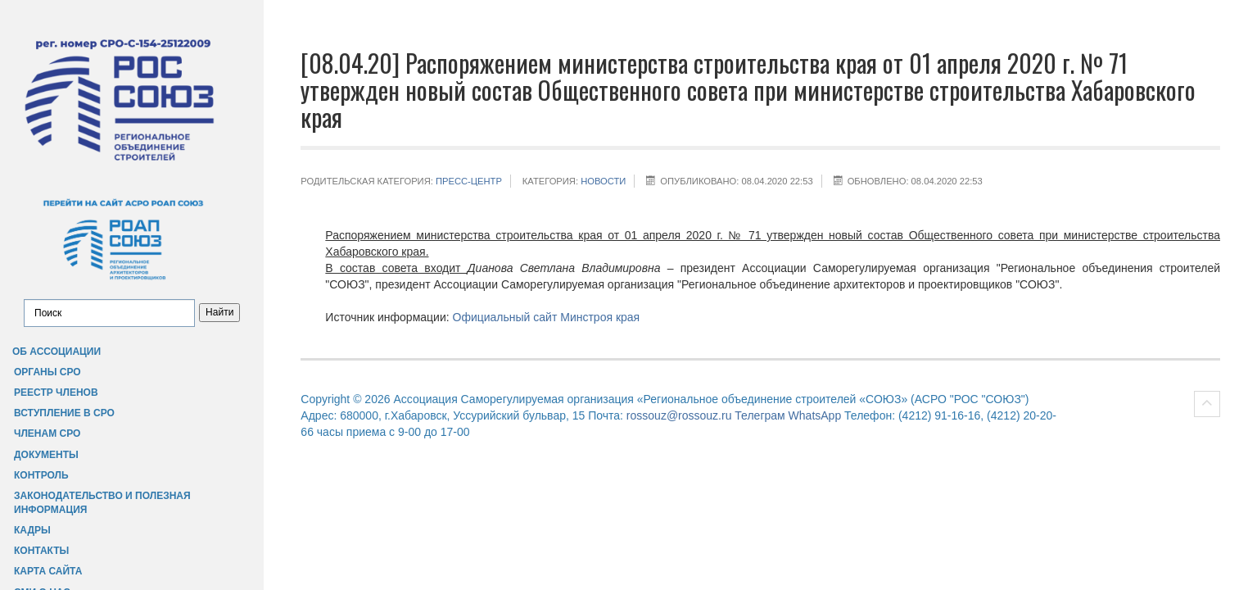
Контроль (41, 475)
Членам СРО (47, 433)
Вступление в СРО (64, 413)
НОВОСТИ (603, 181)
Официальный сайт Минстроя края (546, 317)
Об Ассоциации (56, 351)
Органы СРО (47, 372)
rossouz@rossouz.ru (679, 415)
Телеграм (759, 415)
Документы (46, 455)
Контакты (41, 550)
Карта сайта (48, 571)
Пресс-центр (469, 181)
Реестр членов (56, 392)
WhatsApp (815, 415)
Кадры (32, 530)
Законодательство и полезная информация (102, 502)
